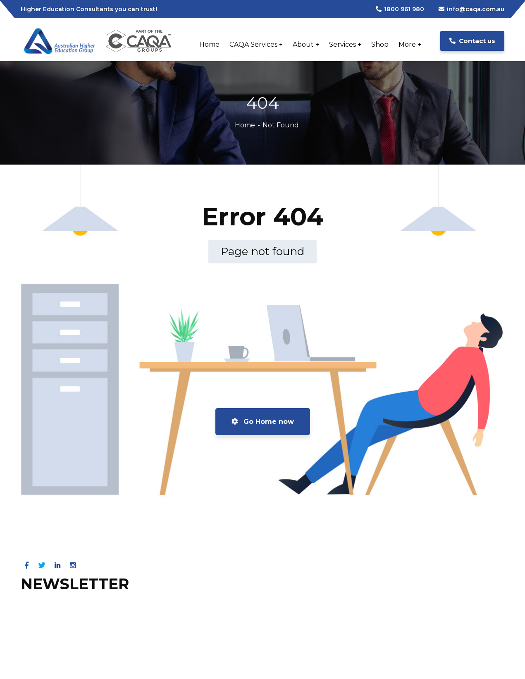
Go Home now (262, 422)
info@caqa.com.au (471, 9)
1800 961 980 (400, 9)
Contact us (472, 41)
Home (245, 125)
